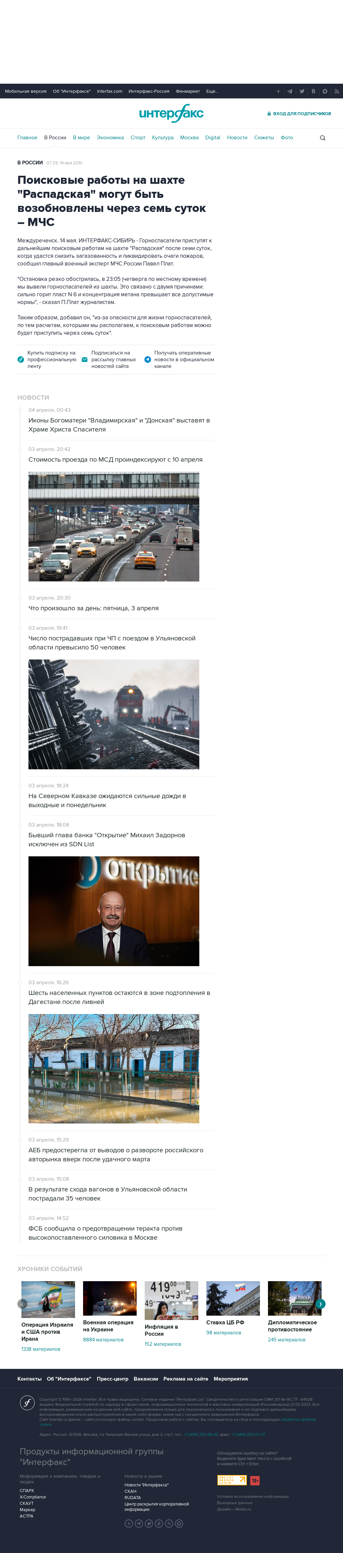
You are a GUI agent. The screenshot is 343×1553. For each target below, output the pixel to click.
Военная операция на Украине (108, 1326)
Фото (287, 138)
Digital (212, 138)
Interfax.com (109, 91)
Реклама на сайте (185, 1379)
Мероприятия (231, 1379)
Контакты (29, 1379)
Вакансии (146, 1379)
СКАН (130, 1491)
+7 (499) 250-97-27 (248, 1434)
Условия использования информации (253, 1496)
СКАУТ (26, 1503)
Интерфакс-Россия (149, 91)
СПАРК (27, 1490)
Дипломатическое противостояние (292, 1326)
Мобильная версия (26, 91)
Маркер (27, 1509)
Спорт (138, 138)
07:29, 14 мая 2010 (64, 163)
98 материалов (223, 1333)
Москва (189, 138)
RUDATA (133, 1497)
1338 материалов (40, 1349)
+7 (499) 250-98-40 (201, 1434)
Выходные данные (235, 1502)
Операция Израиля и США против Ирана (47, 1332)
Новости (237, 138)
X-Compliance (33, 1497)
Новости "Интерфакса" (146, 1485)
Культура (163, 138)
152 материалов (163, 1344)
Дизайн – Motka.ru (234, 1509)
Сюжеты (264, 138)
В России (55, 138)
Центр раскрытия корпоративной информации (157, 1506)
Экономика (110, 138)
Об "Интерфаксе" (72, 91)
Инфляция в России (161, 1330)
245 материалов (286, 1340)
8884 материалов (103, 1340)
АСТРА (26, 1516)
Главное (27, 138)
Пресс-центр (112, 1379)
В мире (81, 138)
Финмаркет (188, 91)
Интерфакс (171, 113)
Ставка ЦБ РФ (225, 1322)
